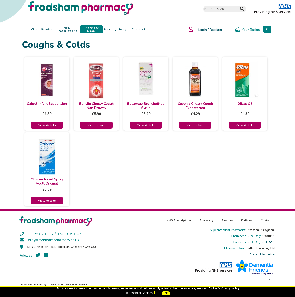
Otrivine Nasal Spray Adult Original (47, 181)
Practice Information (262, 254)
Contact (266, 220)
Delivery (247, 220)
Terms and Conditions (76, 284)
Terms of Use (56, 284)
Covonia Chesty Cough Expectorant (195, 106)
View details (47, 125)
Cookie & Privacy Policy (223, 288)
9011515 (268, 242)
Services (227, 220)
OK (166, 293)
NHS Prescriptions (179, 220)
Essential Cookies (141, 293)
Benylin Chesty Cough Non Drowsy (96, 106)
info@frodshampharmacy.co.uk (53, 239)
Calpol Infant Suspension (47, 104)
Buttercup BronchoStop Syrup (146, 106)
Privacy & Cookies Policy (33, 284)
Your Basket (247, 29)
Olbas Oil (244, 104)
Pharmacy (206, 220)
